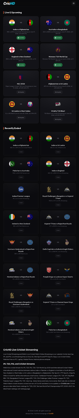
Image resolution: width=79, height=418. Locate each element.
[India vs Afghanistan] (21, 29)
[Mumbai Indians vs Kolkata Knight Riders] (21, 330)
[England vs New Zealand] (21, 56)
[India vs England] (58, 169)
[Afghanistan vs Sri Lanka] (58, 83)
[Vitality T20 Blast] (58, 110)
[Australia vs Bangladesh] (58, 29)
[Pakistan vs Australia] (21, 169)
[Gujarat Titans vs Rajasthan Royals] (58, 222)
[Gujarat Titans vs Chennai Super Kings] (58, 302)
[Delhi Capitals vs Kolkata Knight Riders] (58, 249)
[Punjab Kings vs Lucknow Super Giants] (58, 275)
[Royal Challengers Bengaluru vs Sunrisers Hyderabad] (21, 302)
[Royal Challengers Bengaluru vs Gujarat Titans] (58, 196)
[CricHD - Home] (9, 3)
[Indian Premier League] (21, 196)
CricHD (51, 413)
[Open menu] (74, 3)
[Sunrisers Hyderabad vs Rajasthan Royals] (21, 249)
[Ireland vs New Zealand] (21, 222)
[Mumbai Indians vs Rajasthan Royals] (21, 275)
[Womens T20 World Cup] (58, 56)
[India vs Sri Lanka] (58, 144)
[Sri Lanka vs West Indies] (21, 110)
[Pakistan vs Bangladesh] (58, 330)
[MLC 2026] (21, 83)
